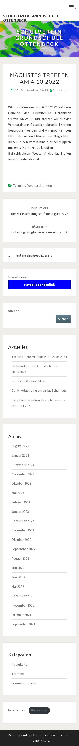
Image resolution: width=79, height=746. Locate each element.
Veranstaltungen (39, 185)
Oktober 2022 (21, 539)
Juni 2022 (18, 577)
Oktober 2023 (21, 483)
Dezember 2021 (23, 596)
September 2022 (23, 549)
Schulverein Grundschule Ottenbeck (31, 17)
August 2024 (20, 446)
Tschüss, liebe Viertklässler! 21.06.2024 (39, 357)
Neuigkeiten (20, 664)
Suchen (13, 311)
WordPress (61, 735)
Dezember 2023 (23, 465)
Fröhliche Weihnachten (28, 381)
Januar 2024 (20, 455)
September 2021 (23, 624)
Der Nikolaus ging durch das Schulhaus (39, 390)
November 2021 (23, 605)
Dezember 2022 (23, 521)
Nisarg (45, 740)
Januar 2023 (20, 511)
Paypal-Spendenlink (39, 284)
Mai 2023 (18, 493)
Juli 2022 (18, 568)
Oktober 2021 (21, 615)
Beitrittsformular (17, 710)
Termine (19, 185)
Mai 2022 (18, 586)
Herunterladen (39, 710)
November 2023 (23, 474)
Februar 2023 (21, 502)
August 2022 (20, 558)
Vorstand (61, 90)
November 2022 (23, 530)
